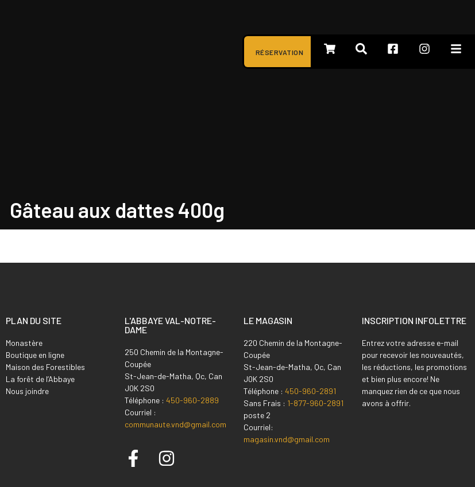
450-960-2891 (310, 391)
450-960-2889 (192, 400)
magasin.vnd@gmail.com (287, 439)
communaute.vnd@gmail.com (175, 424)
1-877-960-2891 (315, 403)
